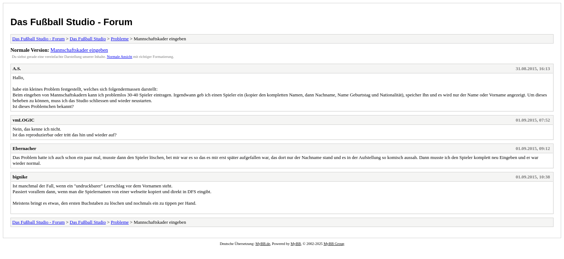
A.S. (17, 68)
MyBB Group (334, 244)
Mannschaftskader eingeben (79, 50)
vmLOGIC (24, 120)
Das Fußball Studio (88, 38)
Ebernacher (24, 148)
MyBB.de (262, 244)
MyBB (296, 244)
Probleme (120, 38)
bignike (20, 177)
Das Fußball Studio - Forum (71, 22)
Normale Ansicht (119, 57)
